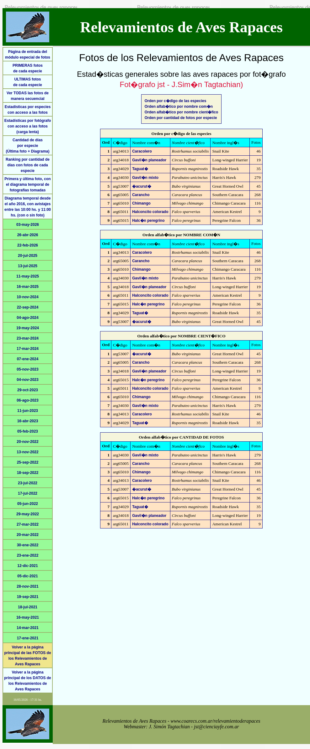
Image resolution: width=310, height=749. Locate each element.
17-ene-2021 (28, 638)
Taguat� (140, 169)
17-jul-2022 (27, 493)
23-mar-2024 (28, 338)
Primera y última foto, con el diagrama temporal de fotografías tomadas (27, 184)
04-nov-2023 (27, 379)
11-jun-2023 (27, 410)
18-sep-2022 (28, 473)
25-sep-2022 (28, 462)
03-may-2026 (27, 224)
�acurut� (141, 186)
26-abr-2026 (27, 235)
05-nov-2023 (27, 369)
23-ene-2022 (28, 555)
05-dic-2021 (27, 576)
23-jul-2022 (27, 483)
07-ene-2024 (28, 359)
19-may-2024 (27, 328)
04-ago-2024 (27, 317)
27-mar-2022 (28, 524)
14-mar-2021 (28, 628)
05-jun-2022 (27, 504)
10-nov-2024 (27, 297)
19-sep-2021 (28, 597)
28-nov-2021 (27, 586)
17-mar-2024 (28, 348)
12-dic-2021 (27, 566)
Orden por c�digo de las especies (175, 101)
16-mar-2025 (28, 286)
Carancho (140, 195)
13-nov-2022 (27, 452)
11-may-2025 (27, 276)
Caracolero (142, 151)
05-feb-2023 (27, 431)
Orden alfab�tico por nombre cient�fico (181, 112)
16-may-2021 (27, 617)
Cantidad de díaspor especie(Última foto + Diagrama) (27, 145)
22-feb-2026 (27, 245)
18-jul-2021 (27, 607)
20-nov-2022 (27, 442)
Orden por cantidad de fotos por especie (181, 118)
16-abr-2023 (27, 421)
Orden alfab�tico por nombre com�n (179, 106)
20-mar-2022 (28, 535)
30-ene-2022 (28, 545)
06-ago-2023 (27, 400)
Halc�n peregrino (148, 220)
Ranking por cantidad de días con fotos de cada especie (28, 165)
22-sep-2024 (28, 307)
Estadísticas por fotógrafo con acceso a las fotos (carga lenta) (27, 126)
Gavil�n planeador (149, 160)
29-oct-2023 (27, 390)
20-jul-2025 (27, 255)
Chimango (141, 203)
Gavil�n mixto (145, 177)
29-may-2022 (27, 514)
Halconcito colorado (150, 212)
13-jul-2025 (27, 266)
